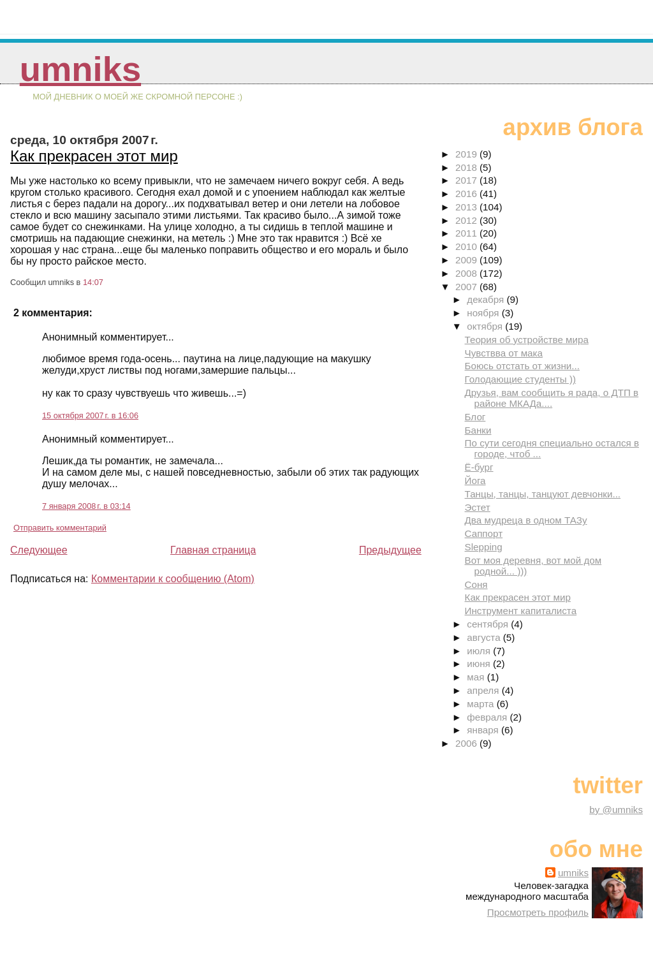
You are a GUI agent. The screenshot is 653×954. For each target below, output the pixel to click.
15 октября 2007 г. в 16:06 (90, 415)
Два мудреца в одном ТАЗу (526, 520)
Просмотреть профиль (538, 912)
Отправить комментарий (59, 527)
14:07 (93, 282)
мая (477, 676)
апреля (484, 690)
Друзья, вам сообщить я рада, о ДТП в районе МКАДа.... (552, 398)
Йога (475, 480)
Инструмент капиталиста (521, 610)
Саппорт (484, 533)
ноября (484, 312)
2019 (467, 154)
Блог (475, 416)
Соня (476, 584)
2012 (467, 220)
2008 (467, 273)
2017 (467, 180)
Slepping (484, 546)
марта (481, 703)
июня (480, 663)
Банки (478, 430)
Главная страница (213, 550)
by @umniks (616, 809)
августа (485, 637)
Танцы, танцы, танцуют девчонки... (543, 493)
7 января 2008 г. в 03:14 (86, 506)
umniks (80, 69)
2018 (467, 167)
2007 (467, 286)
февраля (488, 717)
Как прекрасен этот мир (94, 156)
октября (486, 326)
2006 (467, 743)
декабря (486, 299)
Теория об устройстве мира (527, 339)
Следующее (39, 550)
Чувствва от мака (504, 353)
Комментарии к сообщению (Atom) (172, 578)
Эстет (477, 507)
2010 (467, 246)
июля (480, 650)
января (484, 729)
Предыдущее (390, 550)
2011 (467, 233)
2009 (467, 259)
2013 (467, 207)
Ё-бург (479, 467)
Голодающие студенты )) (520, 379)
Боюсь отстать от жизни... (522, 365)
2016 (467, 193)
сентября (489, 624)
